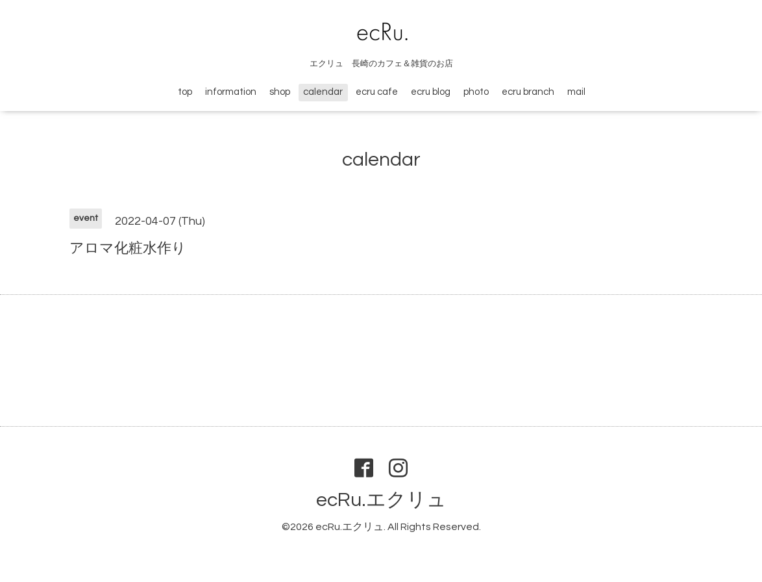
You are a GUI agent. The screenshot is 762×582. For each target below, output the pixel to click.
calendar (323, 92)
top (185, 92)
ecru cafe (377, 92)
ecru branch (528, 92)
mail (576, 92)
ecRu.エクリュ (381, 500)
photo (476, 92)
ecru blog (430, 92)
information (230, 92)
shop (279, 92)
